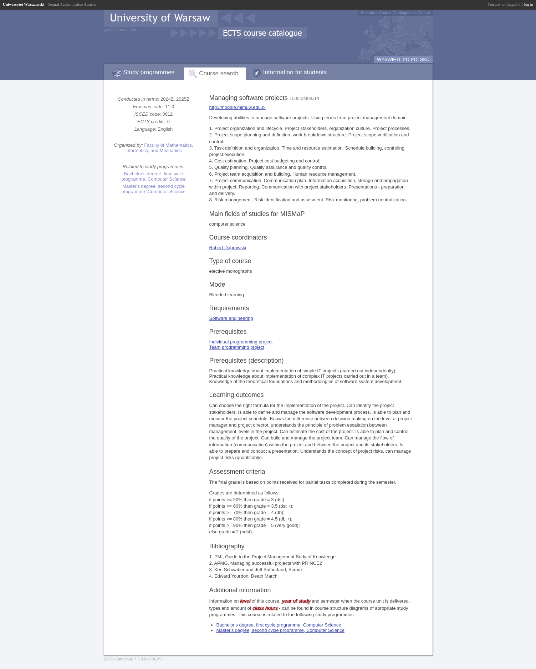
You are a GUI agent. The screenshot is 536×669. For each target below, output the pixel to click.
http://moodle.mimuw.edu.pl (237, 107)
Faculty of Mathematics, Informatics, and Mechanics (159, 147)
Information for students (295, 72)
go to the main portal (121, 29)
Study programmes (149, 72)
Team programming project (237, 347)
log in (528, 4)
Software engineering (231, 318)
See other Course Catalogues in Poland (395, 13)
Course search (219, 73)
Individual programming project (241, 341)
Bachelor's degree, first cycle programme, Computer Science (153, 176)
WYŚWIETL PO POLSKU (403, 59)
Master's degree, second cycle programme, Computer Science (153, 188)
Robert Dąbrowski (227, 247)
